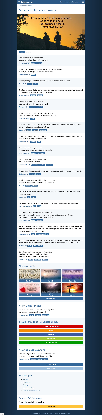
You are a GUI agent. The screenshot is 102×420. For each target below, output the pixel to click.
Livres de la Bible (28, 388)
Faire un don (51, 407)
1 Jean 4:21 (22, 197)
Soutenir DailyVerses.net (31, 398)
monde (40, 245)
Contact (52, 413)
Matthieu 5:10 (23, 315)
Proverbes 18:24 (24, 75)
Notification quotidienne (51, 326)
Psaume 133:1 (23, 107)
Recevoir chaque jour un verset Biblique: (38, 321)
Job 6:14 (22, 186)
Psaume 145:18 (24, 359)
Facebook (51, 334)
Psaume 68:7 (23, 260)
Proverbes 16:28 (24, 165)
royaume (38, 315)
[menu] (83, 2)
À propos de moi (36, 413)
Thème (61, 2)
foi (47, 234)
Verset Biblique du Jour (30, 305)
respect (28, 185)
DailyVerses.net (23, 5)
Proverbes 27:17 (24, 153)
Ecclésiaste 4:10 (24, 95)
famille (33, 63)
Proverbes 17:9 (24, 118)
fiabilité (40, 359)
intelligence (41, 153)
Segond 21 (28, 52)
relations (39, 63)
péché (29, 245)
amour (29, 84)
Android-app (51, 339)
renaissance (43, 130)
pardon (32, 118)
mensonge (49, 165)
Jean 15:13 (22, 84)
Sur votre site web (51, 343)
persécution (45, 315)
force (39, 141)
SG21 (22, 52)
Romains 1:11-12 (24, 234)
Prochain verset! (51, 364)
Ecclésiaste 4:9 (23, 174)
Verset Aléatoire (69, 2)
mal (34, 206)
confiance (33, 359)
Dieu (35, 245)
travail (38, 174)
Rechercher (26, 382)
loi (28, 197)
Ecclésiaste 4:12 (24, 142)
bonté (39, 206)
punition (45, 259)
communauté (33, 107)
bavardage (41, 165)
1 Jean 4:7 (22, 130)
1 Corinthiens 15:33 (25, 206)
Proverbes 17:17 (24, 63)
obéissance (37, 259)
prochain (40, 95)
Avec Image (51, 368)
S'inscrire (77, 2)
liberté (31, 259)
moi (24, 402)
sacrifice (35, 84)
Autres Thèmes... (51, 299)
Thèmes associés (27, 266)
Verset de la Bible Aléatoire (32, 349)
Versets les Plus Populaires (31, 391)
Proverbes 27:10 (24, 220)
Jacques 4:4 (23, 246)
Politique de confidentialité (62, 413)
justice (31, 315)
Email (51, 330)
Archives (25, 385)
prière (45, 359)
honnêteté (34, 165)
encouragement (40, 234)
